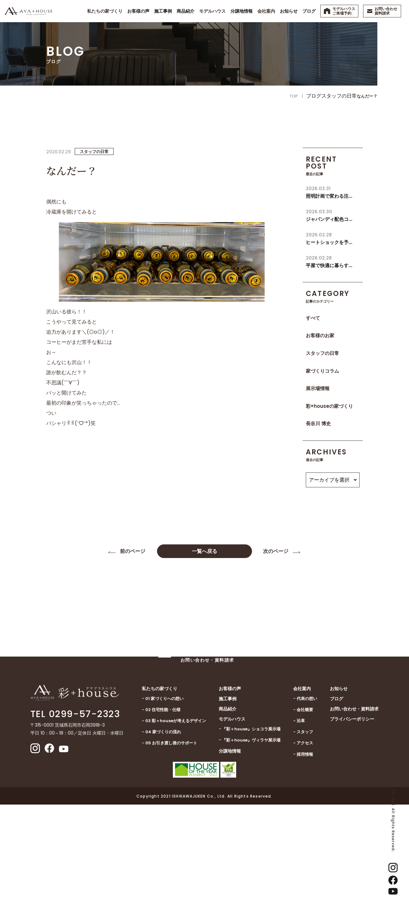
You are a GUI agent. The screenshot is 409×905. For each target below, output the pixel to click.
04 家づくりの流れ (163, 832)
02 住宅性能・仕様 (162, 810)
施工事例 (227, 799)
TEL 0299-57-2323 (75, 814)
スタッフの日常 (322, 353)
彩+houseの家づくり (329, 406)
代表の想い (307, 799)
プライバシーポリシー (352, 819)
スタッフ (305, 832)
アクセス (305, 843)
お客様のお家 (320, 335)
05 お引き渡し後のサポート (171, 843)
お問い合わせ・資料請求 (354, 809)
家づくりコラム (322, 371)
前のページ (133, 551)
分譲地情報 (230, 851)
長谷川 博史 (318, 423)
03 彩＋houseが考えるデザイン (175, 821)
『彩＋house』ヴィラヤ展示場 (251, 841)
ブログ (336, 799)
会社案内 (302, 789)
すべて (313, 318)
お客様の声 (230, 789)
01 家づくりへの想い (164, 799)
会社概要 (305, 810)
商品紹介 (227, 809)
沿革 (301, 821)
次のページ (275, 551)
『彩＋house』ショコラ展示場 (251, 829)
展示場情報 (318, 388)
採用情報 (305, 855)
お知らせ (339, 789)
